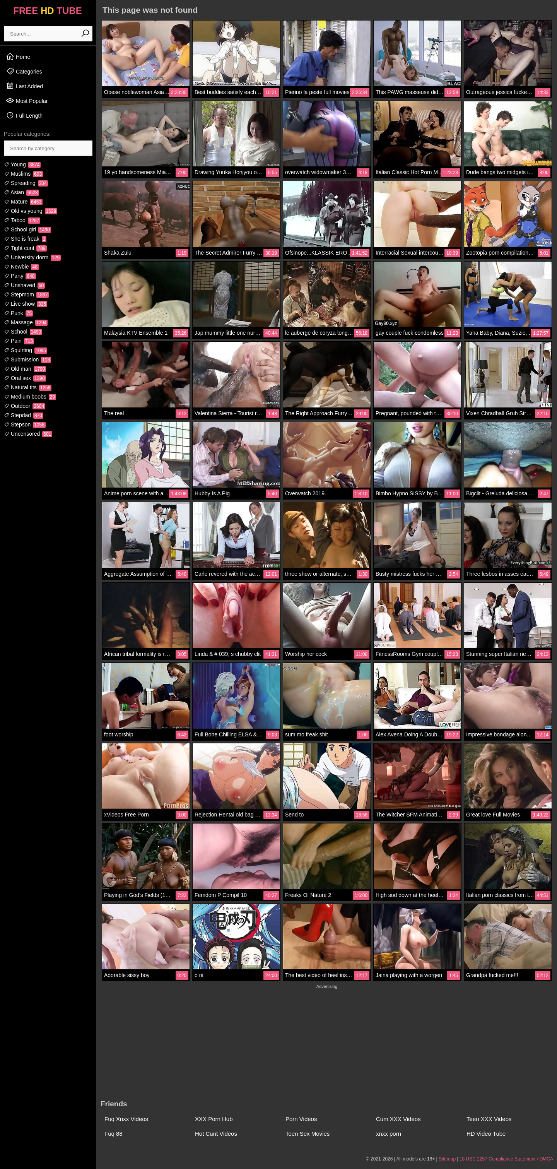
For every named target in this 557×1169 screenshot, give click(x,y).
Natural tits (27, 387)
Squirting (25, 350)
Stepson (25, 424)
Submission (27, 359)
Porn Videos (301, 1119)
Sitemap (447, 1159)
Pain (19, 341)
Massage (26, 322)
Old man (25, 369)
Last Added (24, 86)
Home (18, 56)
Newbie (21, 267)
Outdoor (24, 406)
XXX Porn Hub (214, 1119)
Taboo (22, 220)
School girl (27, 229)
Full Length (24, 115)
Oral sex (25, 378)
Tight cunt (25, 248)
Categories (24, 71)
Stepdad (23, 415)
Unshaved (24, 285)
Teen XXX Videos (488, 1119)
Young (22, 164)
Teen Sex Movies (307, 1133)
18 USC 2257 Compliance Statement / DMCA (506, 1159)
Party (20, 276)
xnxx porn (388, 1133)
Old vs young (30, 211)
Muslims (23, 174)
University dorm (32, 257)
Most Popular (27, 100)
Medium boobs (30, 397)
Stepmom (26, 294)
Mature (23, 202)
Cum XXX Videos (398, 1119)
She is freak (25, 239)
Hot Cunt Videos (216, 1133)
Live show (25, 304)
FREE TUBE (47, 10)
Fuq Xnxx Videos (126, 1119)
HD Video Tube (486, 1133)
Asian (21, 192)
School (23, 332)
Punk (18, 313)
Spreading (26, 183)
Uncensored (28, 434)
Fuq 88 (113, 1133)
